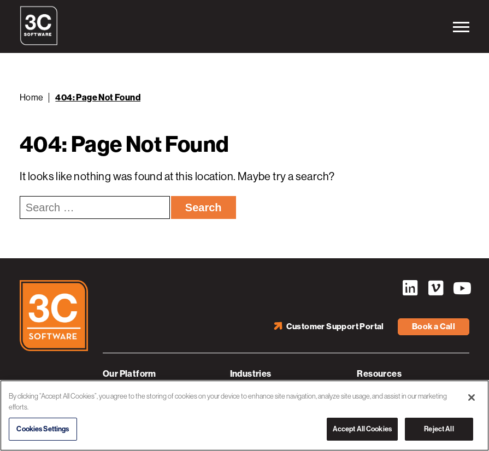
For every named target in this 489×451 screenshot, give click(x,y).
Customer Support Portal (335, 326)
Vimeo (435, 288)
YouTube (461, 288)
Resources (379, 374)
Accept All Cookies (362, 429)
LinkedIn (410, 288)
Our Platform (129, 374)
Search (203, 207)
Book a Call (433, 326)
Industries (251, 374)
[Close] (471, 397)
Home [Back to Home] (32, 97)
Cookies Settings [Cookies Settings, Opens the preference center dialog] (42, 429)
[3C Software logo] (39, 43)
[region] (244, 415)
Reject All (438, 429)
